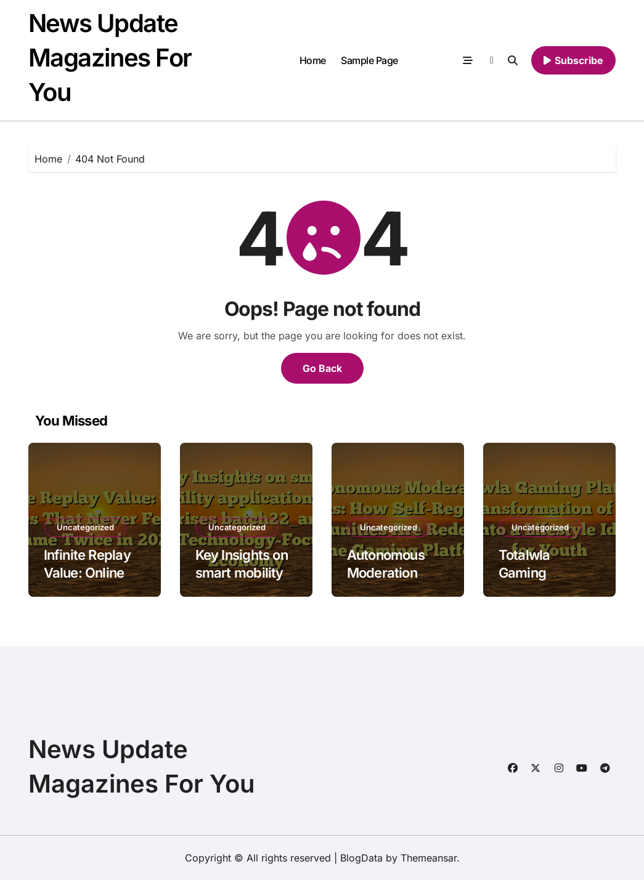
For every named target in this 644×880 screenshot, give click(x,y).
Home (313, 60)
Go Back (322, 368)
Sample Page (369, 60)
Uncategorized (85, 527)
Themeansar (429, 858)
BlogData (361, 858)
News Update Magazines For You (110, 57)
